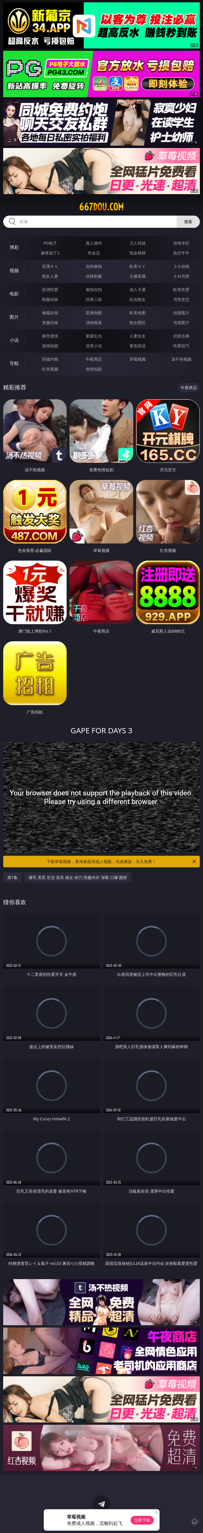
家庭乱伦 (94, 336)
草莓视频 (137, 359)
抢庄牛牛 (181, 253)
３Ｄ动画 (181, 266)
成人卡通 (137, 289)
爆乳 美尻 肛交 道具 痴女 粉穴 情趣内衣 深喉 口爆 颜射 (78, 877)
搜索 (188, 221)
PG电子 (50, 243)
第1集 (12, 877)
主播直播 (137, 276)
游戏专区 (181, 243)
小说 (14, 340)
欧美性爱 (181, 289)
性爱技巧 (181, 346)
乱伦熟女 (137, 299)
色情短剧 (94, 369)
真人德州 (94, 243)
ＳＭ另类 (181, 276)
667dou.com (101, 207)
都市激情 (50, 336)
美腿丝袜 (50, 322)
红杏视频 (50, 369)
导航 (14, 363)
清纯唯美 (94, 322)
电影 (14, 293)
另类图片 (181, 322)
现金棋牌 (137, 253)
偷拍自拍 (94, 289)
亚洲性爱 (50, 289)
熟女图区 (137, 322)
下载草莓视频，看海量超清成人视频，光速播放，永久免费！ (122, 861)
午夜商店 (94, 359)
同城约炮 (50, 359)
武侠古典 (181, 336)
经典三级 (94, 299)
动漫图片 (181, 312)
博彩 (14, 247)
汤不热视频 (181, 359)
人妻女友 (137, 336)
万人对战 (137, 243)
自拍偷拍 (94, 266)
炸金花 (94, 253)
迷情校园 (50, 346)
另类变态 (181, 299)
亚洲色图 (94, 312)
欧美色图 (137, 312)
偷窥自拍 (50, 312)
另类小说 (94, 346)
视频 (14, 270)
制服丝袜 (50, 299)
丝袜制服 (94, 276)
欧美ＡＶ (137, 266)
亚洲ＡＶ (50, 266)
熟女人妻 (50, 276)
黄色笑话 (137, 346)
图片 (14, 317)
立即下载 (142, 1520)
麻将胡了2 (50, 253)
